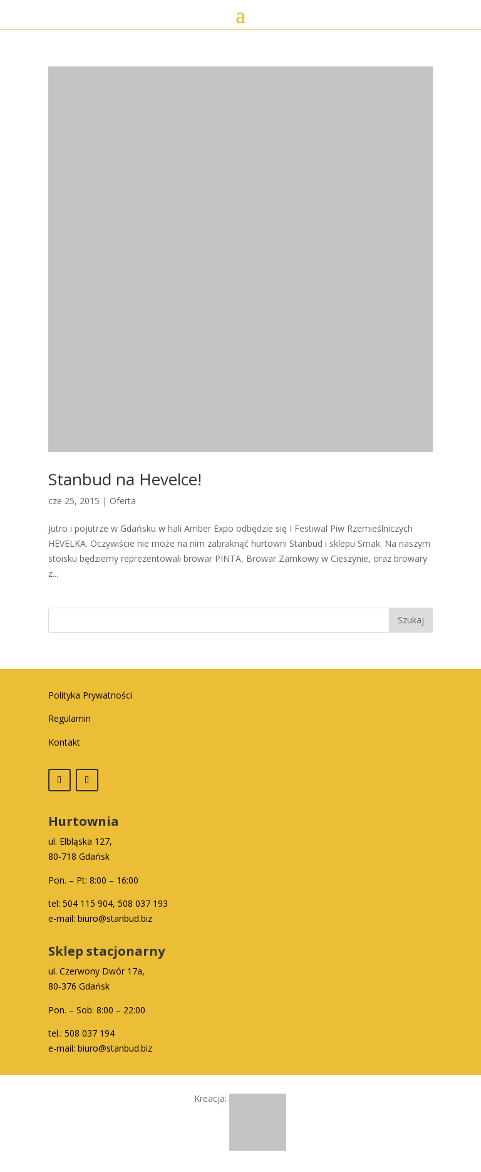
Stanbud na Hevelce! (125, 479)
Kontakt (64, 742)
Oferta (123, 501)
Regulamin (69, 718)
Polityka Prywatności (90, 695)
